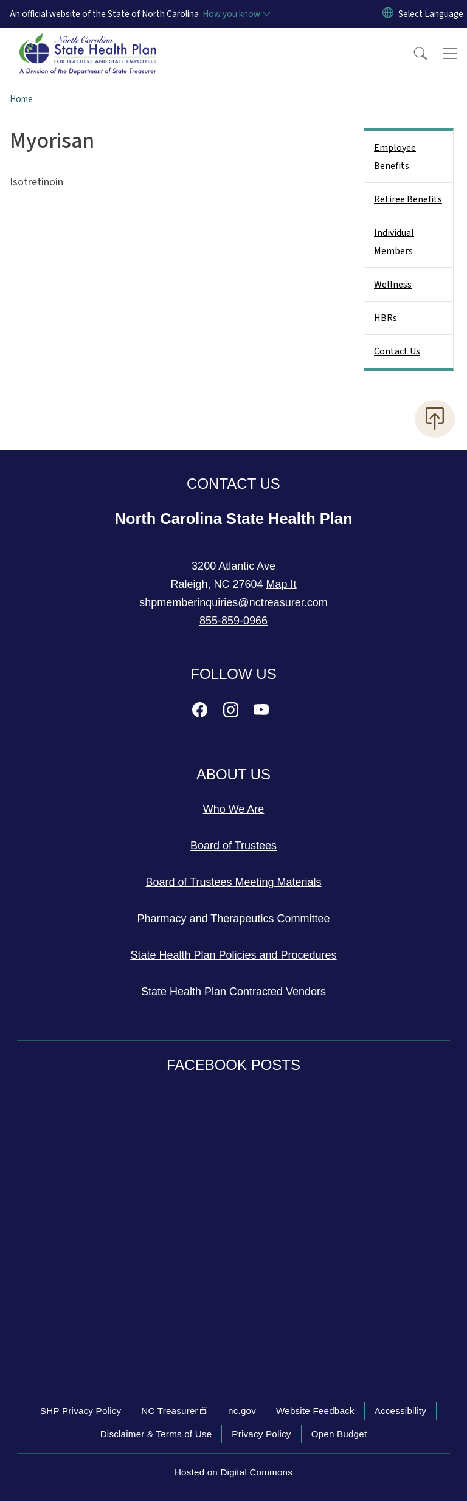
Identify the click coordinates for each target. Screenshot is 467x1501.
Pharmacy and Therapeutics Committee (233, 919)
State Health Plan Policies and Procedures (233, 955)
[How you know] (236, 14)
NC (174, 1411)
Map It (281, 584)
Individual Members (394, 242)
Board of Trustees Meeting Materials (233, 882)
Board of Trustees (233, 846)
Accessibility (400, 1411)
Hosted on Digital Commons (233, 1472)
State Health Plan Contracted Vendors (233, 991)
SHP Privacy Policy (80, 1411)
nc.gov (242, 1411)
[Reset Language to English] (387, 14)
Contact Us (397, 351)
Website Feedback (315, 1411)
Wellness (393, 284)
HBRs (385, 318)
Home (21, 99)
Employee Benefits (395, 157)
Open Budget (339, 1434)
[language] (430, 14)
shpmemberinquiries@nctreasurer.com (233, 602)
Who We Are (234, 809)
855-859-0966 (233, 621)
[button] (412, 53)
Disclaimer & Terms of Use (156, 1434)
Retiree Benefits (408, 199)
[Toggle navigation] (450, 53)
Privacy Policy (261, 1434)
